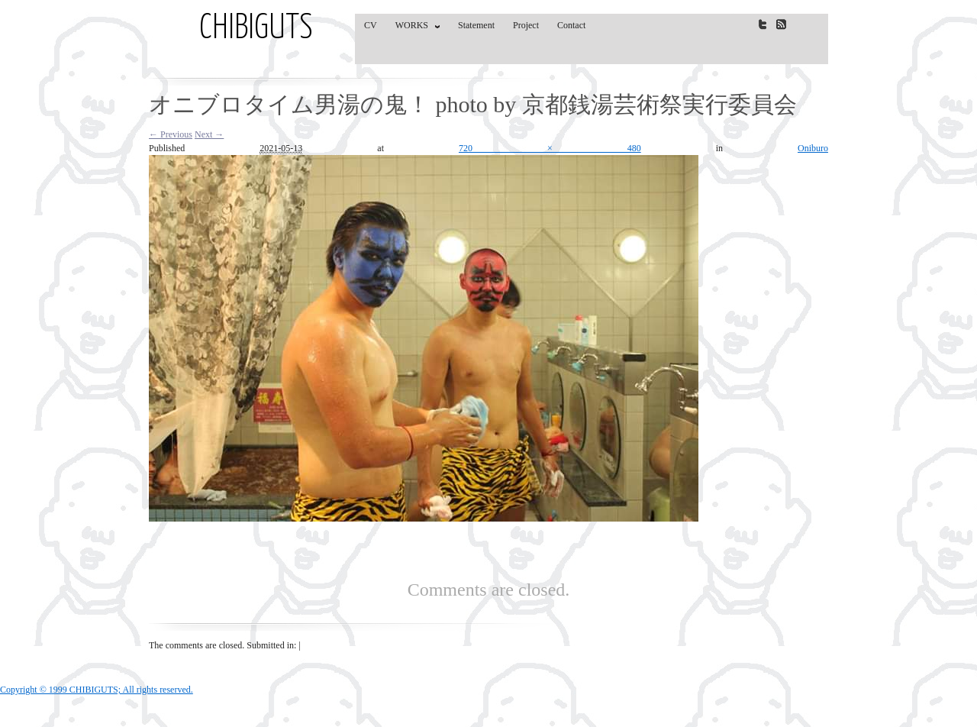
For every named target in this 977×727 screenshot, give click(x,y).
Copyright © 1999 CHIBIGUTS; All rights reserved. (96, 689)
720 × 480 (550, 148)
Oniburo (813, 148)
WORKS (414, 28)
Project (526, 25)
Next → (209, 134)
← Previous (170, 134)
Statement (476, 25)
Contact (571, 25)
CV (370, 25)
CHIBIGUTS (256, 29)
